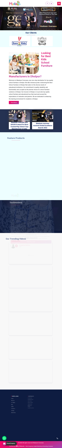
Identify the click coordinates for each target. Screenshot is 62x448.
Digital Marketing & (38, 446)
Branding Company (48, 446)
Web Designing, (29, 446)
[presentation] (5, 18)
